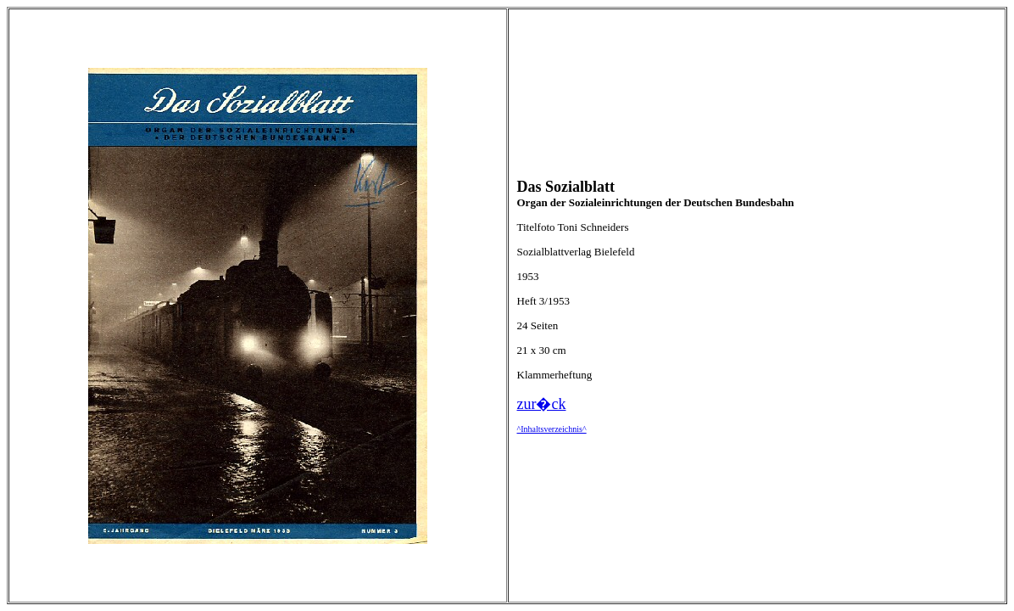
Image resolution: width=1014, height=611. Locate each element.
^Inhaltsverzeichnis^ (552, 429)
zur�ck (541, 403)
